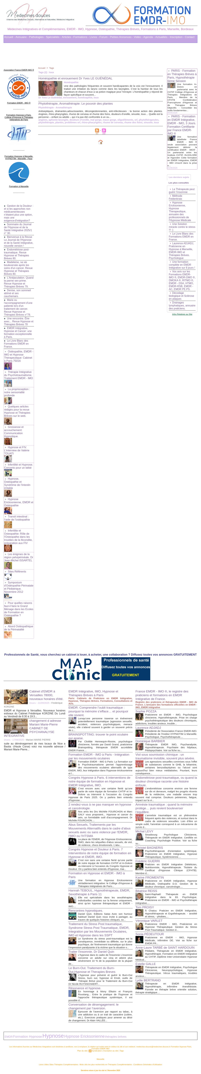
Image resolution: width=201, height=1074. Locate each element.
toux (95, 97)
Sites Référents (17, 564)
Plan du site (83, 1049)
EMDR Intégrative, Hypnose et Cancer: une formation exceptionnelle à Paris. (18, 332)
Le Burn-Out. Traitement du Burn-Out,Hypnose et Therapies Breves (93, 969)
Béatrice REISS (146, 888)
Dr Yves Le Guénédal (49, 97)
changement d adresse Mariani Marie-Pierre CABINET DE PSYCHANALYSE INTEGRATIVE (33, 719)
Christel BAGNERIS (150, 845)
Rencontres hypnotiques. (86, 907)
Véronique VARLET (149, 918)
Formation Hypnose (23, 1035)
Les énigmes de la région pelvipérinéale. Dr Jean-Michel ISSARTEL (18, 550)
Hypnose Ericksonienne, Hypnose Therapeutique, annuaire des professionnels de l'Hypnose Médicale (180, 216)
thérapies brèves (95, 1035)
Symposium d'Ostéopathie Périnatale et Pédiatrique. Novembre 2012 (18, 579)
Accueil (41, 68)
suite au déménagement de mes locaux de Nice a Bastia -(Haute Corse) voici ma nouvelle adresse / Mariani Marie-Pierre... (34, 737)
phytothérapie (46, 122)
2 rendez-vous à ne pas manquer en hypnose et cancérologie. (94, 797)
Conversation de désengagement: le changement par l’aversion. (94, 1006)
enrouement (69, 97)
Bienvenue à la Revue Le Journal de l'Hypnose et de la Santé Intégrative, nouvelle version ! (18, 239)
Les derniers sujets (179, 181)
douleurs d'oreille (78, 120)
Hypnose (44, 1034)
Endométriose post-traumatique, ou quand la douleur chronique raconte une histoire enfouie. (166, 778)
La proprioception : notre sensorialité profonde (17, 390)
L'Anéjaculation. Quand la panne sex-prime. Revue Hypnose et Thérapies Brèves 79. (19, 281)
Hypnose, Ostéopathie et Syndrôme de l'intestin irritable (17, 478)
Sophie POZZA (146, 702)
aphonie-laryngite (58, 120)
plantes (59, 122)
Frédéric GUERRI (148, 858)
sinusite (146, 122)
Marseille (100, 1057)
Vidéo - (138, 37)
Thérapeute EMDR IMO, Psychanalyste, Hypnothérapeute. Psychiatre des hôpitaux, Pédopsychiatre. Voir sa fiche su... (171, 741)
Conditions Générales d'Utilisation (141, 1062)
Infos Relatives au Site (182, 325)
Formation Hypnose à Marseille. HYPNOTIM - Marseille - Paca (19, 155)
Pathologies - (37, 37)
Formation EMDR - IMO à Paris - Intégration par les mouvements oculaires (98, 747)
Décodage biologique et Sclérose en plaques (182, 303)
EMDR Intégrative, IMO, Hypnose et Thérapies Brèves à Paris (94, 684)
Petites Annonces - (121, 37)
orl (134, 120)
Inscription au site (110, 1049)
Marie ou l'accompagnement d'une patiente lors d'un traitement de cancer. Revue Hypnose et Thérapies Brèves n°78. (18, 306)
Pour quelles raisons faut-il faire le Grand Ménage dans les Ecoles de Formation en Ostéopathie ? (18, 600)
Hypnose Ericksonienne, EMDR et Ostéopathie (18, 497)
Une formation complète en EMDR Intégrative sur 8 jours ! (182, 269)
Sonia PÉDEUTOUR (150, 931)
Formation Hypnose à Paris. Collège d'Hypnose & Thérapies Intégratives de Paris (18, 116)
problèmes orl (71, 122)
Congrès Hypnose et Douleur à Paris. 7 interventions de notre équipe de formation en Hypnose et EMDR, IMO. (99, 846)
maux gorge (107, 120)
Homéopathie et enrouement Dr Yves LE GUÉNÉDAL (77, 78)
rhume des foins (131, 122)
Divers (32, 693)
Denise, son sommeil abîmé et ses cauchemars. (17, 292)
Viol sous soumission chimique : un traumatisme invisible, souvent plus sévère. (161, 752)
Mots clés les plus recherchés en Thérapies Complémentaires (105, 1062)
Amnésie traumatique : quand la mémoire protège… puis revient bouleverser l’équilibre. (165, 805)
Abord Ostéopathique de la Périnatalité (18, 619)
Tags (51, 68)
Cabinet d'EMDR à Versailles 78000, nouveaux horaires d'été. (47, 685)
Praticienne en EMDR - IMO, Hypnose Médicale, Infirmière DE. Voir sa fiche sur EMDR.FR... (171, 938)
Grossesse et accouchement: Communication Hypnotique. (13, 428)
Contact (190, 37)
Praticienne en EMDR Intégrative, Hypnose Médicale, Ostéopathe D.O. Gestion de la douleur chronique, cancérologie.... (171, 881)
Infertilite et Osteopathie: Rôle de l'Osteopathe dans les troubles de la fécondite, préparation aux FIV (18, 530)
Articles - (67, 37)
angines (42, 120)
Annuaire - (21, 37)
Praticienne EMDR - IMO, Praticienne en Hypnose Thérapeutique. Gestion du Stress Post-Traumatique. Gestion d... (171, 924)
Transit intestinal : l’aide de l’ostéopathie (16, 512)
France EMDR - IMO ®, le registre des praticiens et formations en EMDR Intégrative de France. (163, 685)
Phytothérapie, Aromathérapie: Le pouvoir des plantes (77, 103)
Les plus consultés (179, 187)
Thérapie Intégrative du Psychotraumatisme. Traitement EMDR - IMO (18, 373)
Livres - (94, 37)
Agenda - (149, 37)
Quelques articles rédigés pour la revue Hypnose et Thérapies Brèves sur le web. (17, 408)
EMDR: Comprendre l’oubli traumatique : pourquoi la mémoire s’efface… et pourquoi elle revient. (99, 702)
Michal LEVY (144, 829)
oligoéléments (123, 120)
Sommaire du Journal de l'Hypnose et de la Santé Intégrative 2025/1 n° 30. (18, 225)
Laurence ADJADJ (148, 718)
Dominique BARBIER (151, 735)
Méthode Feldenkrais (175, 202)
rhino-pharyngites (90, 122)
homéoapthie (84, 97)
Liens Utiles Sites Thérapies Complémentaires (64, 1062)
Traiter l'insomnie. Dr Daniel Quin (92, 951)
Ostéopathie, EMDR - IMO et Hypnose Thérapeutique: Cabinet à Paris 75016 (18, 355)
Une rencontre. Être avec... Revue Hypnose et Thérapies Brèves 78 (17, 320)
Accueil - (9, 37)
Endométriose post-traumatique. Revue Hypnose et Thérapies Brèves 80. (17, 253)
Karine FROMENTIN (150, 875)
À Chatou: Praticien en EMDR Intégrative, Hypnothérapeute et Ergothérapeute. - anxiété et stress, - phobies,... (171, 911)
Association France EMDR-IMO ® (18, 70)
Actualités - (162, 37)
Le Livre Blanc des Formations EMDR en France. (16, 343)
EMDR (8, 1035)
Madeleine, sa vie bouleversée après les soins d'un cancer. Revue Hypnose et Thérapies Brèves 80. (18, 267)
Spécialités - (53, 37)
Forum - (104, 37)
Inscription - (177, 37)
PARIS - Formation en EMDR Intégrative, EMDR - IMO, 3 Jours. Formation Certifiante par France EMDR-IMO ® (182, 128)
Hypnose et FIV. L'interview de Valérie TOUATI (16, 446)
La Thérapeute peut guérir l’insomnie (182, 195)
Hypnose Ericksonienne (70, 1035)
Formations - (81, 37)
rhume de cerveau (111, 122)
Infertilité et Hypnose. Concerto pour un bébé (18, 462)
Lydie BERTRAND (148, 984)
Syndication (97, 1049)
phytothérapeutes (146, 120)
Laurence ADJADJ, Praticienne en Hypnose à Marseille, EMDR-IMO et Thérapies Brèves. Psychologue (181, 255)
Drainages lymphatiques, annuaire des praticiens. (177, 315)
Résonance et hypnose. (85, 988)
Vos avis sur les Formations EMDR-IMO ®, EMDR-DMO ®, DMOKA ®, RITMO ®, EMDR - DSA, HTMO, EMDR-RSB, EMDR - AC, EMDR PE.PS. (181, 286)
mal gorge (94, 120)
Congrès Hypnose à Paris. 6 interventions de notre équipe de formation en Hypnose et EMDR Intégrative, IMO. (98, 772)
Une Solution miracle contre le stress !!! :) (178, 231)
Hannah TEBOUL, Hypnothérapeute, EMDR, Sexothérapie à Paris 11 (95, 889)
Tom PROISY (145, 905)
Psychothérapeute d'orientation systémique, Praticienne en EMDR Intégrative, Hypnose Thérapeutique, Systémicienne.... (171, 851)
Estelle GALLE (146, 965)
